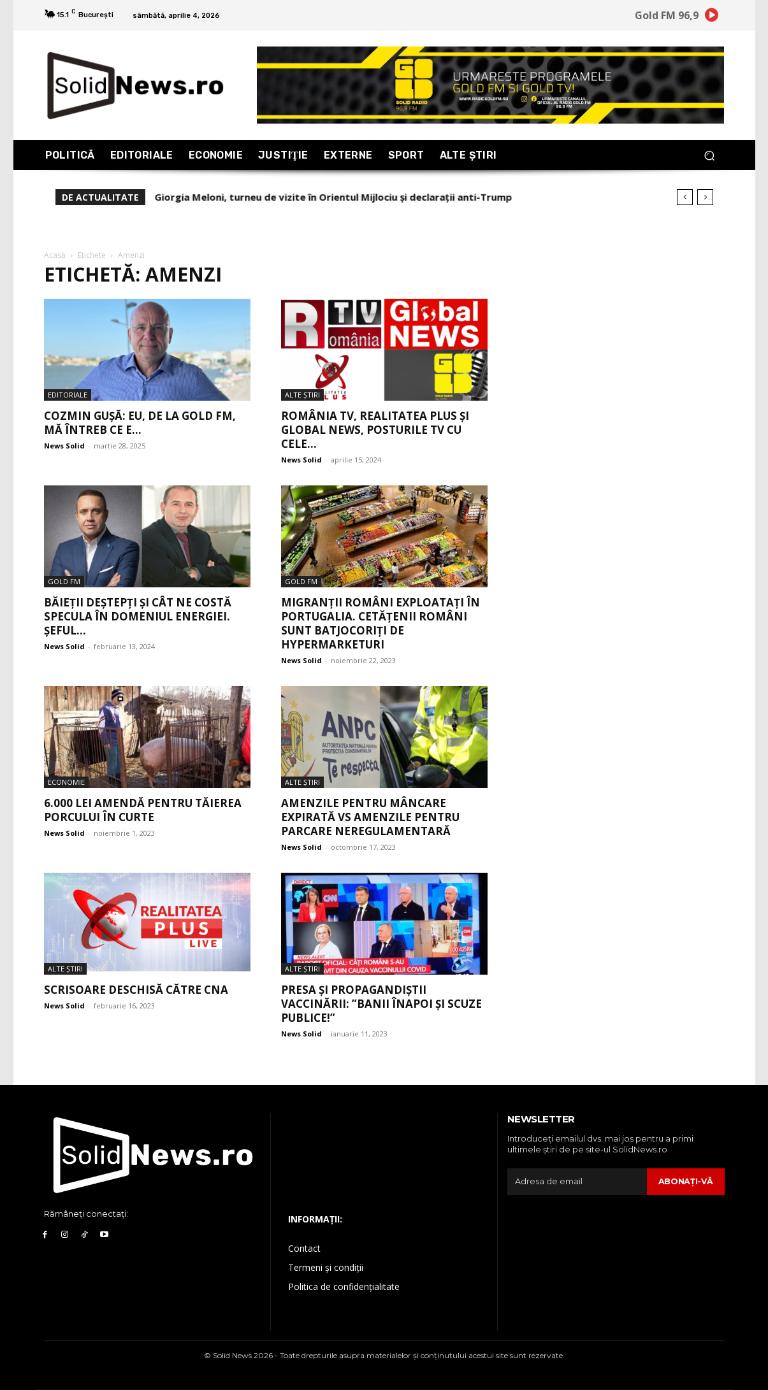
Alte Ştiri (302, 394)
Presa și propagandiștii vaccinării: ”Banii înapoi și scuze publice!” (381, 1003)
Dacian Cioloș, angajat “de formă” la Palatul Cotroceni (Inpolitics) (311, 196)
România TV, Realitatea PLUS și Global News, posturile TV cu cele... (375, 429)
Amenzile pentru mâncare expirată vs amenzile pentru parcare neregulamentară (370, 817)
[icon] (711, 17)
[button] (710, 155)
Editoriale (67, 394)
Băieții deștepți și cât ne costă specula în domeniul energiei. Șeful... (137, 616)
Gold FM (64, 581)
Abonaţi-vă (685, 1181)
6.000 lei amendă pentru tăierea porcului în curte (143, 810)
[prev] (685, 197)
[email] (576, 1181)
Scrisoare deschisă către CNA (136, 989)
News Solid (64, 445)
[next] (705, 197)
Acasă (55, 255)
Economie (66, 782)
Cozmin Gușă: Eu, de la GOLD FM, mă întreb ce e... (140, 422)
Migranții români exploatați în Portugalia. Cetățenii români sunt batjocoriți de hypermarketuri (380, 623)
